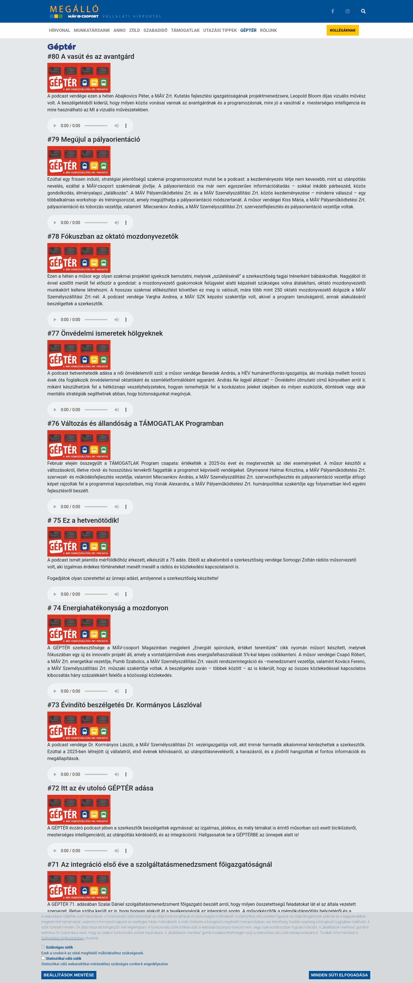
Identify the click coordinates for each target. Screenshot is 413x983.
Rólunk (268, 30)
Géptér (248, 30)
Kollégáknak (342, 30)
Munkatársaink (92, 30)
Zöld (134, 30)
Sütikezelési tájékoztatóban (62, 938)
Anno (120, 30)
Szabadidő (155, 30)
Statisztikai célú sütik (63, 958)
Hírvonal (59, 30)
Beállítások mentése (69, 975)
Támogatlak (185, 30)
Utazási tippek (220, 30)
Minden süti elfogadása (339, 975)
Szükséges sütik (59, 947)
